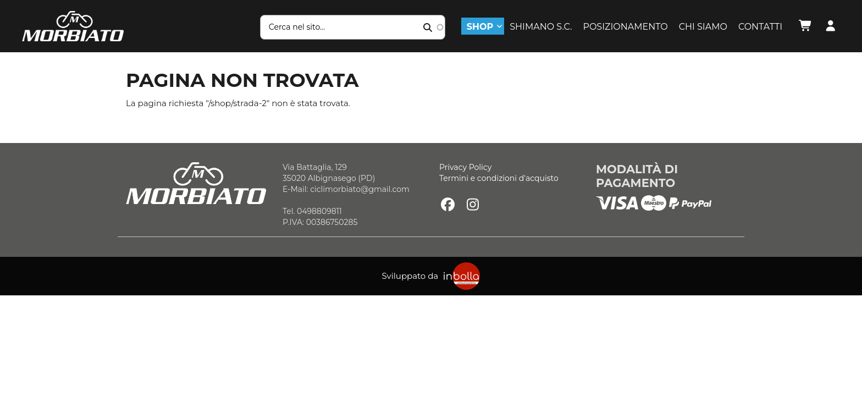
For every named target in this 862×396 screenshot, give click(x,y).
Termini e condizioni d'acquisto (499, 178)
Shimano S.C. (541, 26)
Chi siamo (703, 26)
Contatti (760, 26)
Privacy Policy (465, 167)
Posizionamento (625, 26)
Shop (480, 26)
